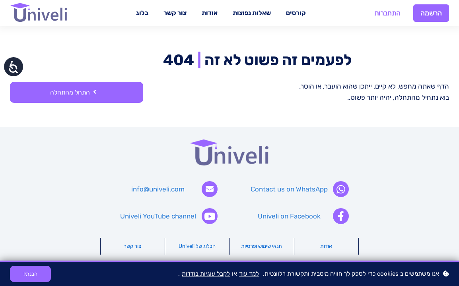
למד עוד (249, 273)
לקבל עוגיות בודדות (206, 273)
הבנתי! (30, 274)
